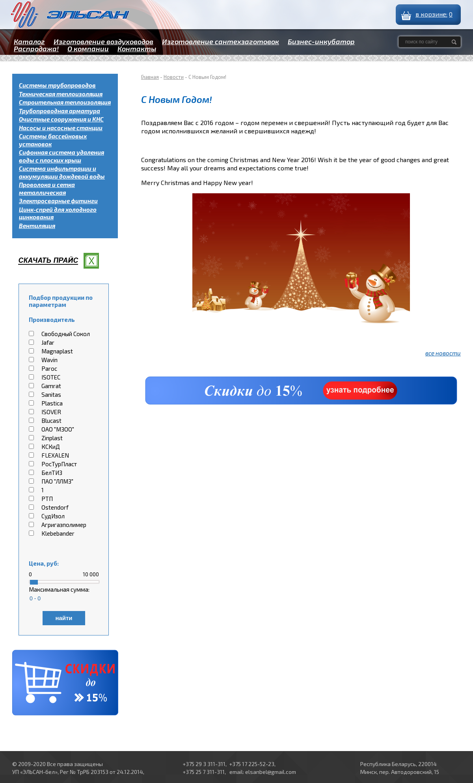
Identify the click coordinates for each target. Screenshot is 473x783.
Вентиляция (37, 225)
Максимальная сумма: (59, 589)
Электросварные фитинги (58, 200)
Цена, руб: (44, 563)
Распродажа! (36, 48)
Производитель (52, 319)
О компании (88, 48)
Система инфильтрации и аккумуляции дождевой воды (62, 172)
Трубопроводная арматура (59, 110)
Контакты (136, 48)
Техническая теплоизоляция (60, 93)
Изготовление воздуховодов (103, 41)
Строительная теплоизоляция (65, 102)
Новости (174, 77)
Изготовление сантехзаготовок (220, 41)
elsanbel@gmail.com (270, 771)
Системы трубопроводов (57, 85)
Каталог (29, 41)
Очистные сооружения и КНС (61, 119)
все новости (443, 353)
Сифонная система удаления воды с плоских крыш (61, 156)
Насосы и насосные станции (60, 127)
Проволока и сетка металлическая (47, 188)
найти (63, 618)
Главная (150, 77)
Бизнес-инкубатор (321, 41)
